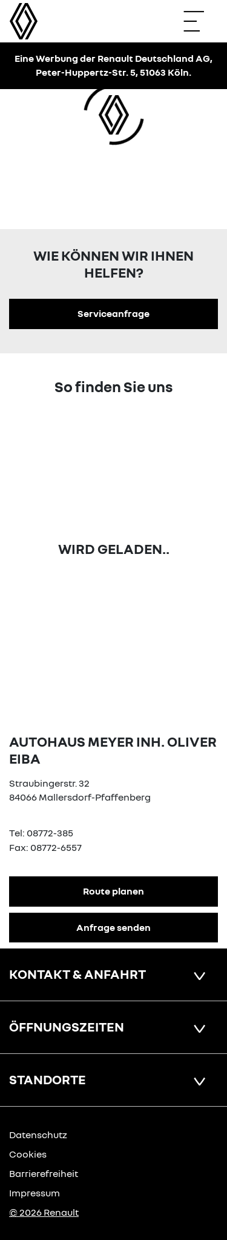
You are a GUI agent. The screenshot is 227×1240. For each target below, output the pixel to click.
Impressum (34, 1193)
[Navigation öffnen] (200, 21)
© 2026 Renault (44, 1212)
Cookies (28, 1154)
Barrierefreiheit (43, 1173)
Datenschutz (38, 1134)
